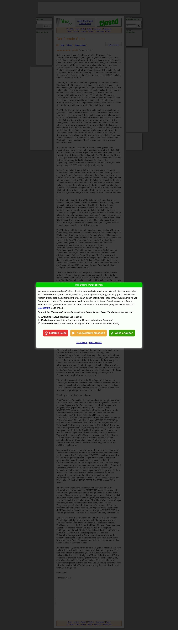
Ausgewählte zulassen (88, 333)
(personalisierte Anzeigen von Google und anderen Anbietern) (77, 320)
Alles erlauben (122, 333)
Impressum (81, 342)
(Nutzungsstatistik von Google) (61, 317)
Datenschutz (44, 308)
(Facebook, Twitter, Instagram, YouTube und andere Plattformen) (80, 323)
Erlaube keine (56, 333)
